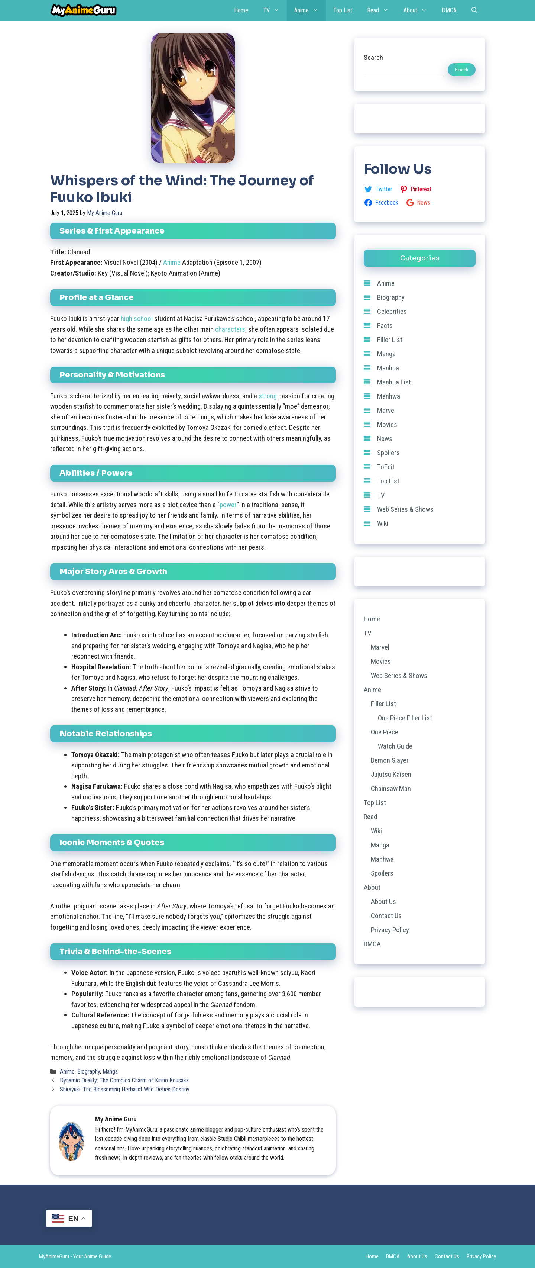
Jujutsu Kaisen (391, 774)
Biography (88, 1071)
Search (373, 57)
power (228, 505)
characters (230, 329)
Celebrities (392, 311)
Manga (110, 1071)
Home (241, 10)
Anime (310, 10)
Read (381, 10)
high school (137, 318)
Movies (387, 424)
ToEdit (386, 467)
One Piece (384, 732)
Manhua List (394, 382)
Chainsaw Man (391, 788)
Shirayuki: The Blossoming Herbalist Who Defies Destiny (124, 1089)
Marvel (386, 410)
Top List (342, 10)
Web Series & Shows (405, 509)
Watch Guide (395, 746)
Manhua (388, 368)
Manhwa (388, 396)
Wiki (382, 523)
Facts (385, 325)
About (418, 10)
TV (275, 10)
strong (268, 396)
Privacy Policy (390, 930)
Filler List (389, 339)
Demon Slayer (390, 760)
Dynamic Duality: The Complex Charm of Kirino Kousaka (124, 1080)
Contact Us (386, 915)
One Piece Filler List (405, 718)
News (384, 438)
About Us (383, 901)
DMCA (449, 10)
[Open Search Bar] (474, 10)
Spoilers (388, 452)
